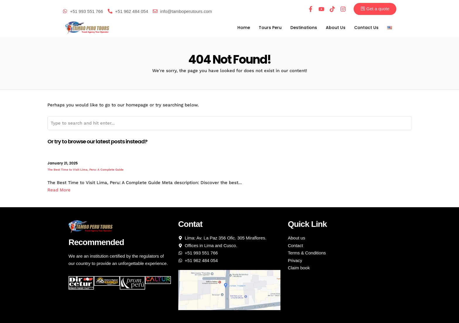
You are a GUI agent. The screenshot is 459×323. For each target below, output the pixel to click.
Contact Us (366, 27)
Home (243, 27)
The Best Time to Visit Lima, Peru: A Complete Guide (85, 169)
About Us (335, 27)
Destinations (303, 27)
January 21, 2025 (62, 163)
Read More (59, 190)
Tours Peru (270, 27)
